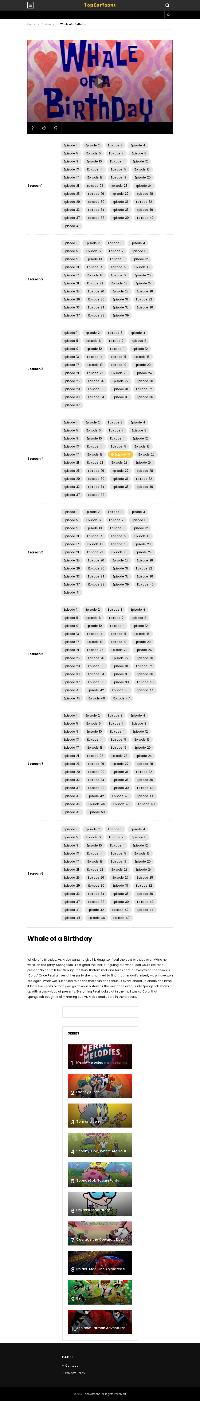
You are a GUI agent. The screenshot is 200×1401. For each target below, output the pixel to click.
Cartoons (48, 24)
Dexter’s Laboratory (93, 1210)
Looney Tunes (88, 1092)
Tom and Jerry (88, 1121)
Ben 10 (81, 1298)
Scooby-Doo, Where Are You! (101, 1151)
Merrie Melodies (89, 1062)
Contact (71, 1365)
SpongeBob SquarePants (97, 1180)
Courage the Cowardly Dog (99, 1239)
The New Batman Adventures (101, 1327)
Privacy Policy (75, 1373)
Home (31, 24)
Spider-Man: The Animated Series (104, 1269)
